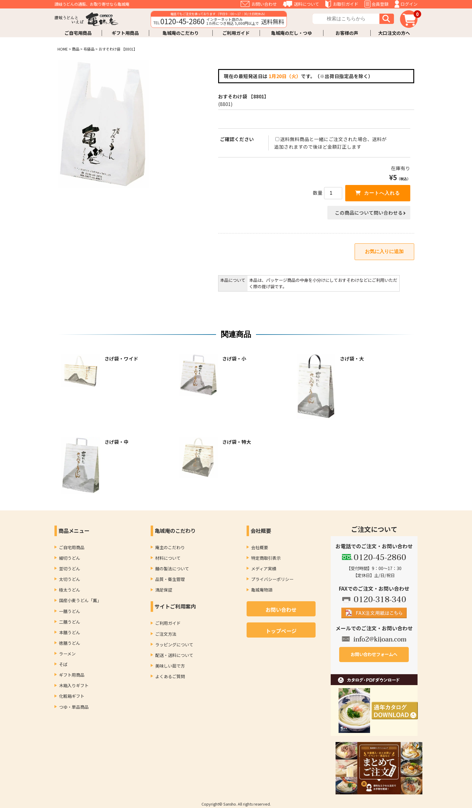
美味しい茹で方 (170, 666)
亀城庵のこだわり (180, 33)
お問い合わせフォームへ (374, 654)
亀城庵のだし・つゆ (291, 33)
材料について (168, 558)
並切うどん (69, 569)
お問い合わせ (264, 4)
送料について (306, 4)
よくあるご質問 (170, 676)
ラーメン (67, 654)
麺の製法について (172, 569)
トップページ (281, 631)
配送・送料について (174, 655)
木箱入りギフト (74, 685)
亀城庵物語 (261, 590)
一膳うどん (69, 611)
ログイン (409, 4)
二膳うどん (69, 622)
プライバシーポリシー (272, 579)
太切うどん (69, 579)
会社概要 (259, 547)
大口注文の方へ (394, 33)
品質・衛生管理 (170, 579)
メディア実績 (263, 569)
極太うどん (69, 590)
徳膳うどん (69, 643)
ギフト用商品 (125, 33)
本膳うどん (69, 632)
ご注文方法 (165, 634)
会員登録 (380, 4)
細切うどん (69, 558)
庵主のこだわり (170, 547)
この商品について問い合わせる (369, 212)
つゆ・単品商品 (74, 707)
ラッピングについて (174, 644)
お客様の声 (347, 33)
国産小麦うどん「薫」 (80, 600)
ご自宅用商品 (78, 33)
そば (63, 664)
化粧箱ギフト (71, 696)
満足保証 (163, 590)
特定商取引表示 (266, 558)
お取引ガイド (345, 4)
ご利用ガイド (236, 33)
